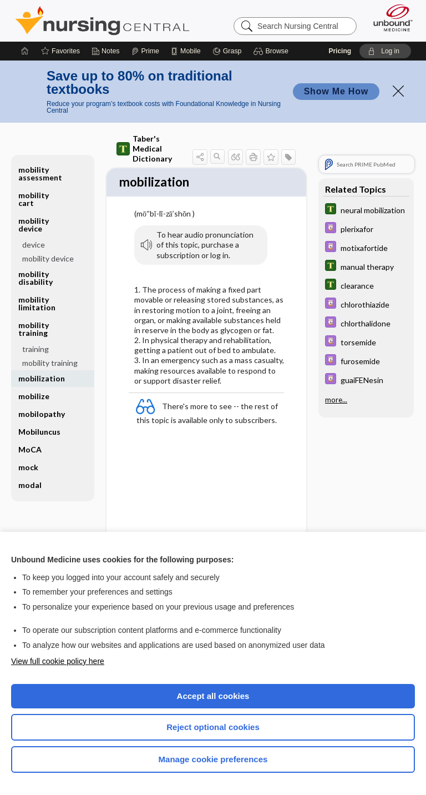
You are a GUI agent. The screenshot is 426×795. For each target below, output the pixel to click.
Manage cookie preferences (213, 759)
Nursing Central (102, 21)
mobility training (33, 329)
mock (28, 467)
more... (336, 399)
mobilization (41, 378)
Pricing (339, 51)
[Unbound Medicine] (389, 18)
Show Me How (336, 91)
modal (30, 485)
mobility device (33, 224)
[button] (272, 51)
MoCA (30, 449)
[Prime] (145, 51)
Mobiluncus (39, 431)
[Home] (25, 51)
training (35, 349)
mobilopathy (41, 414)
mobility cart (33, 199)
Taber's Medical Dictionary (144, 148)
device (33, 244)
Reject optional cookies (213, 727)
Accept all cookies (213, 696)
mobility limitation (36, 303)
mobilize (33, 396)
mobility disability (35, 277)
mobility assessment (40, 173)
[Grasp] (227, 51)
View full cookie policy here (57, 661)
